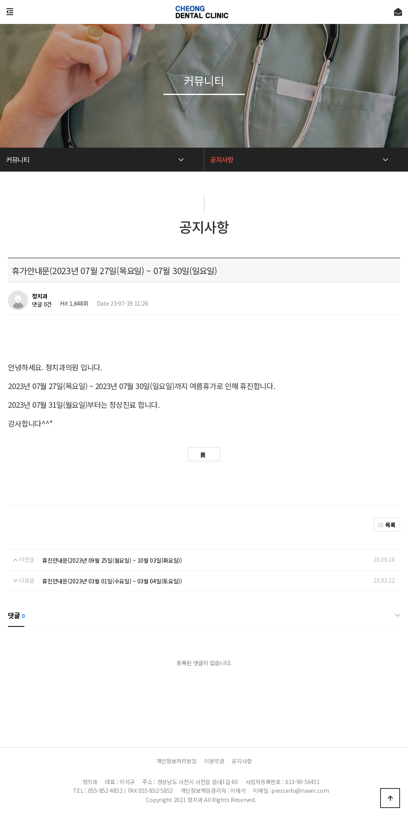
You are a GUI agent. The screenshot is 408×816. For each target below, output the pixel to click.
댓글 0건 (42, 304)
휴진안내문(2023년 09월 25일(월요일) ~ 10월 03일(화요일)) (112, 560)
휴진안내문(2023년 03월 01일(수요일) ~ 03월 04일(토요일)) (112, 581)
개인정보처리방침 (176, 761)
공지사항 (241, 761)
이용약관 (214, 761)
